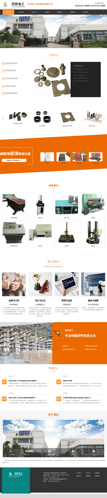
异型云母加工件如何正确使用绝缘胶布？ (22, 398)
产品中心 (34, 12)
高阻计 (40, 246)
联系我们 (85, 12)
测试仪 (93, 246)
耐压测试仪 (13, 246)
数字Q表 (66, 218)
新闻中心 (60, 12)
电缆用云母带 (67, 381)
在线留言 (72, 12)
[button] (73, 91)
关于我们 (21, 12)
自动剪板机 (13, 218)
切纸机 (93, 218)
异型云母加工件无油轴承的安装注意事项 (22, 381)
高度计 (67, 246)
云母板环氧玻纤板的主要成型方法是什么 (77, 398)
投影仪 (40, 218)
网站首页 (8, 12)
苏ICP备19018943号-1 (53, 496)
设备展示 (47, 12)
